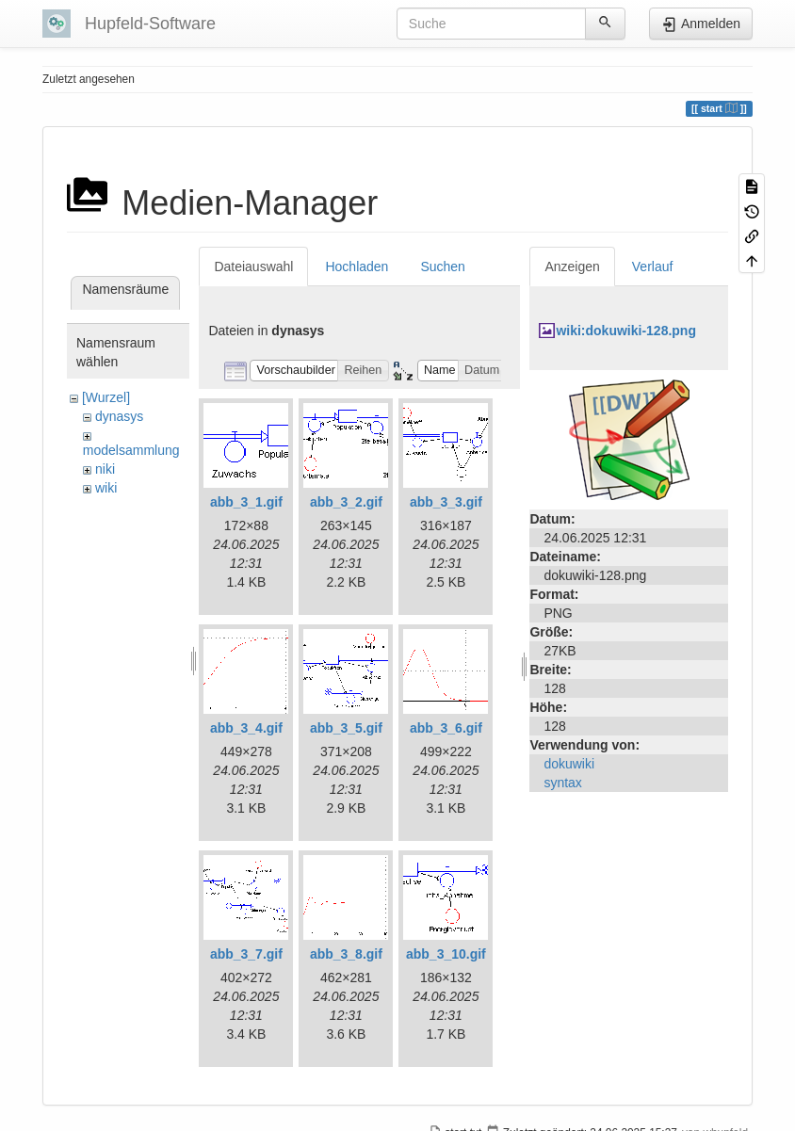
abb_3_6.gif (446, 727)
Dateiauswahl (253, 266)
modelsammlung (131, 450)
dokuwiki (569, 763)
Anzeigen (571, 266)
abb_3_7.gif (246, 953)
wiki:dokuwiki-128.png (626, 330)
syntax (562, 782)
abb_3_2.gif (346, 501)
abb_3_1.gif (246, 501)
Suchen (442, 266)
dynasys (119, 416)
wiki (106, 487)
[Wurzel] (106, 397)
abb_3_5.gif (346, 727)
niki (105, 469)
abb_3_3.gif (446, 501)
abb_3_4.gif (246, 727)
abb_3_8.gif (346, 953)
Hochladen (356, 266)
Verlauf (652, 266)
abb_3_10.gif (446, 953)
